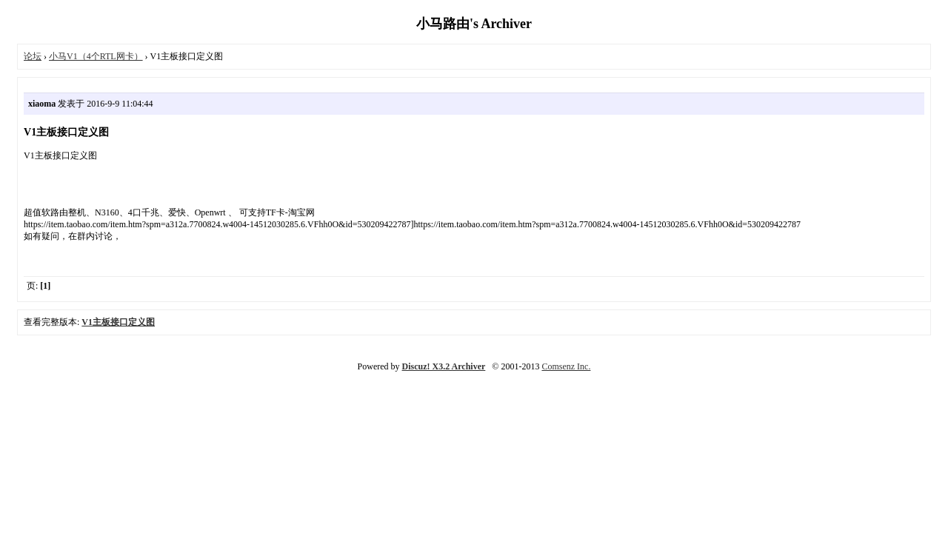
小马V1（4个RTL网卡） (96, 56)
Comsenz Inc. (565, 366)
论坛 (32, 56)
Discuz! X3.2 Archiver (444, 366)
